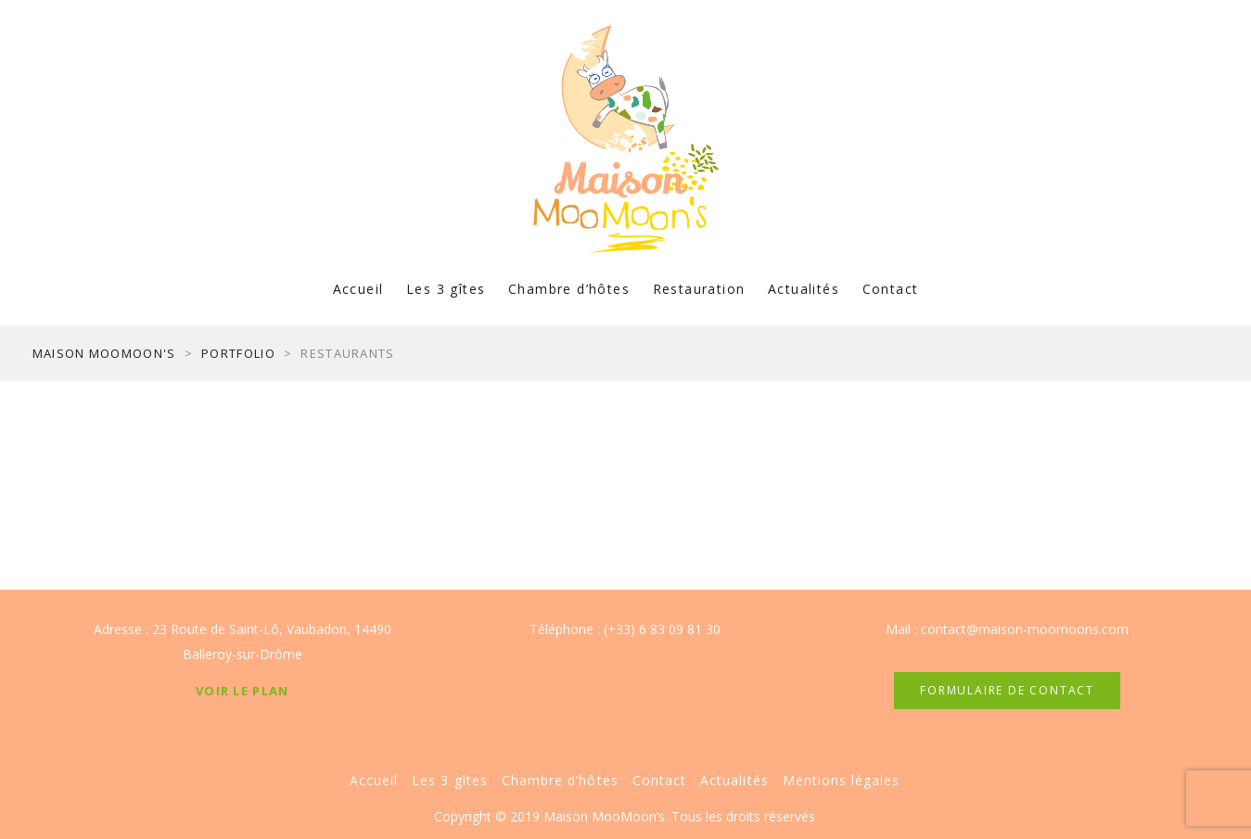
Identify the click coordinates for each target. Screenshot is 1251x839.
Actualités (803, 289)
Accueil (358, 289)
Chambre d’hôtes (569, 289)
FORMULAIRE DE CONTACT (1007, 690)
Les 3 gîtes (445, 289)
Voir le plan (242, 690)
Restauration (699, 289)
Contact (890, 289)
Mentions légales (841, 780)
